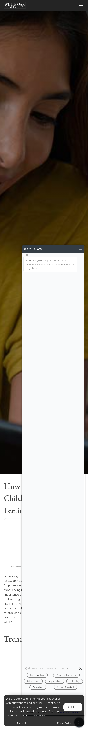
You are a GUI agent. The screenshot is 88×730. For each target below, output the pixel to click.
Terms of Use (24, 723)
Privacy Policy (64, 723)
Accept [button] (73, 707)
